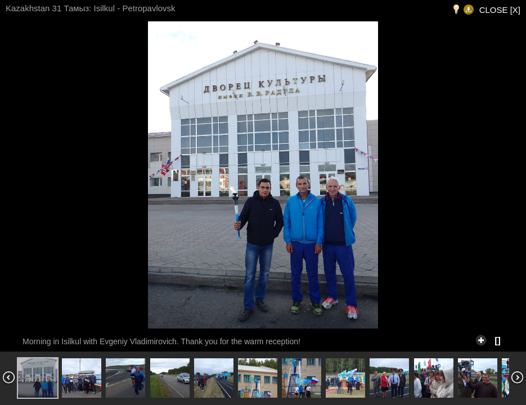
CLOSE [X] (499, 10)
